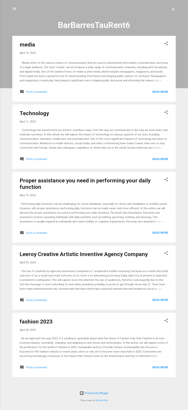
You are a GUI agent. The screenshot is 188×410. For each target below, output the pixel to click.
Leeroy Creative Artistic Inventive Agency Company (84, 254)
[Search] (173, 10)
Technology (34, 113)
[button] (166, 44)
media (27, 44)
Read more (160, 91)
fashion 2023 (36, 321)
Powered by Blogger (94, 393)
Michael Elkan (102, 400)
